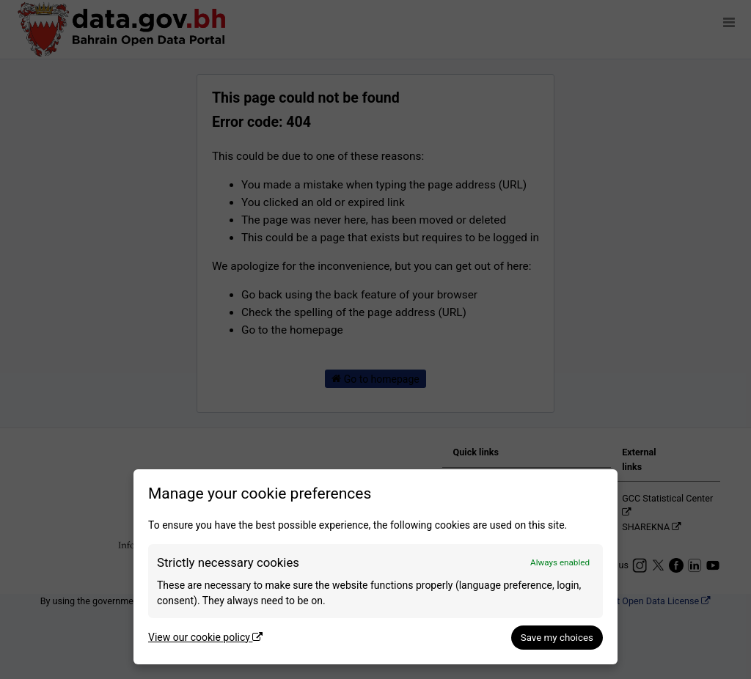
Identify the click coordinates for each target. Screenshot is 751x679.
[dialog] (375, 566)
